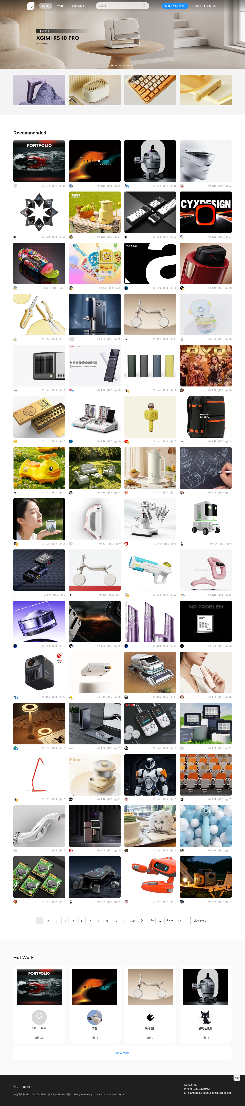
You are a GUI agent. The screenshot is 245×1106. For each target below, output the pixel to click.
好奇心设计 (205, 1028)
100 (132, 920)
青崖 (94, 1028)
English (27, 1086)
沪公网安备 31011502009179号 (29, 1094)
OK (179, 920)
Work (60, 5)
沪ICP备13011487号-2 (59, 1094)
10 (115, 920)
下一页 (141, 920)
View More (200, 920)
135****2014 (39, 1028)
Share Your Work (175, 5)
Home (45, 5)
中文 (16, 1086)
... (124, 920)
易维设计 (150, 1028)
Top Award (78, 5)
